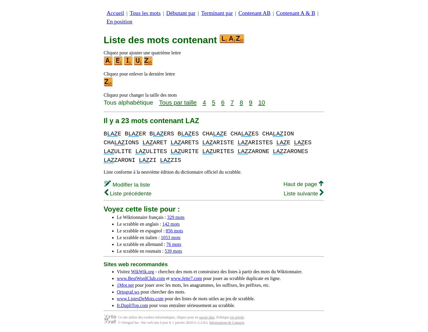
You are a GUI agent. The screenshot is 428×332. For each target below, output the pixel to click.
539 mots (173, 251)
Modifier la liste (127, 185)
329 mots (175, 217)
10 (261, 102)
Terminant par (217, 13)
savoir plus (207, 317)
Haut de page (303, 184)
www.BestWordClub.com (141, 278)
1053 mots (171, 237)
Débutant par (181, 13)
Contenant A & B (295, 13)
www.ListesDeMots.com (140, 298)
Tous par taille (178, 102)
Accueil (115, 13)
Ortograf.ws (128, 291)
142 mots (171, 224)
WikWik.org (142, 271)
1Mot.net (125, 285)
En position (119, 22)
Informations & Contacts (226, 323)
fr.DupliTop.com (132, 305)
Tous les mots (145, 13)
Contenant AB (254, 13)
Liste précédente (128, 193)
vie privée (237, 317)
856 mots (174, 230)
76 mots (173, 244)
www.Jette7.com (186, 278)
